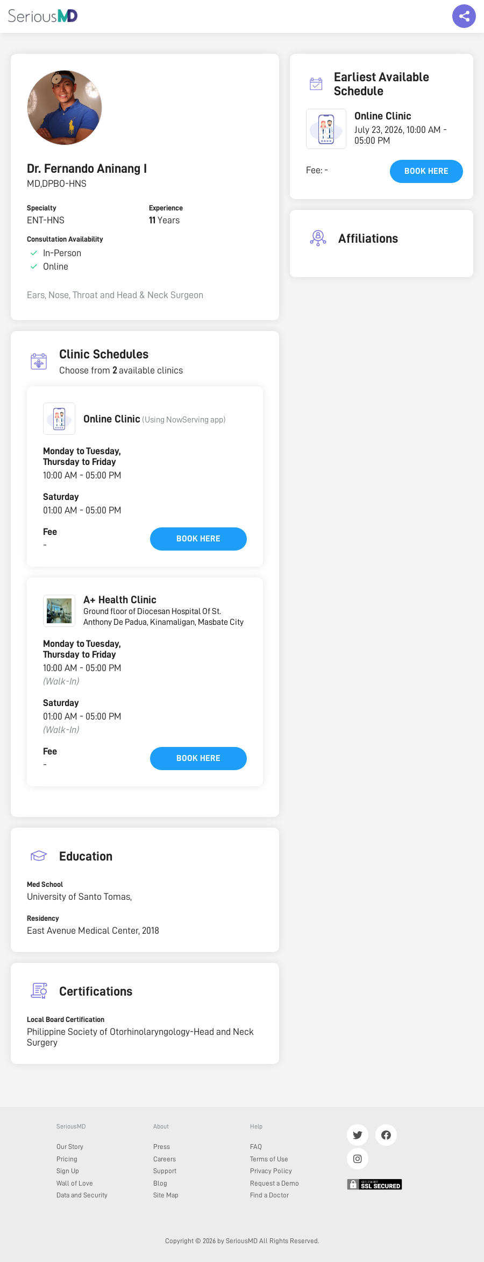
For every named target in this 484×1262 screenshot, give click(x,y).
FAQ (256, 1146)
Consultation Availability (65, 239)
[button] (59, 419)
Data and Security (82, 1195)
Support (164, 1170)
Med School (45, 884)
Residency (43, 918)
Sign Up (67, 1170)
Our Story (69, 1146)
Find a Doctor (269, 1195)
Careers (164, 1158)
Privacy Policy (271, 1170)
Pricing (66, 1158)
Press (161, 1146)
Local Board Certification (65, 1019)
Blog (160, 1183)
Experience (166, 207)
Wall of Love (74, 1183)
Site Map (166, 1195)
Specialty (41, 207)
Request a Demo (274, 1183)
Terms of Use (269, 1158)
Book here (198, 538)
